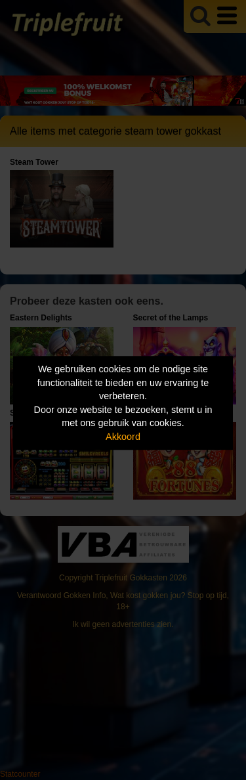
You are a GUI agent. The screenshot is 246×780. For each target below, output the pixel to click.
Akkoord (123, 436)
